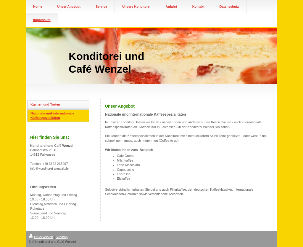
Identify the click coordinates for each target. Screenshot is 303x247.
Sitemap (61, 237)
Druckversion (41, 237)
